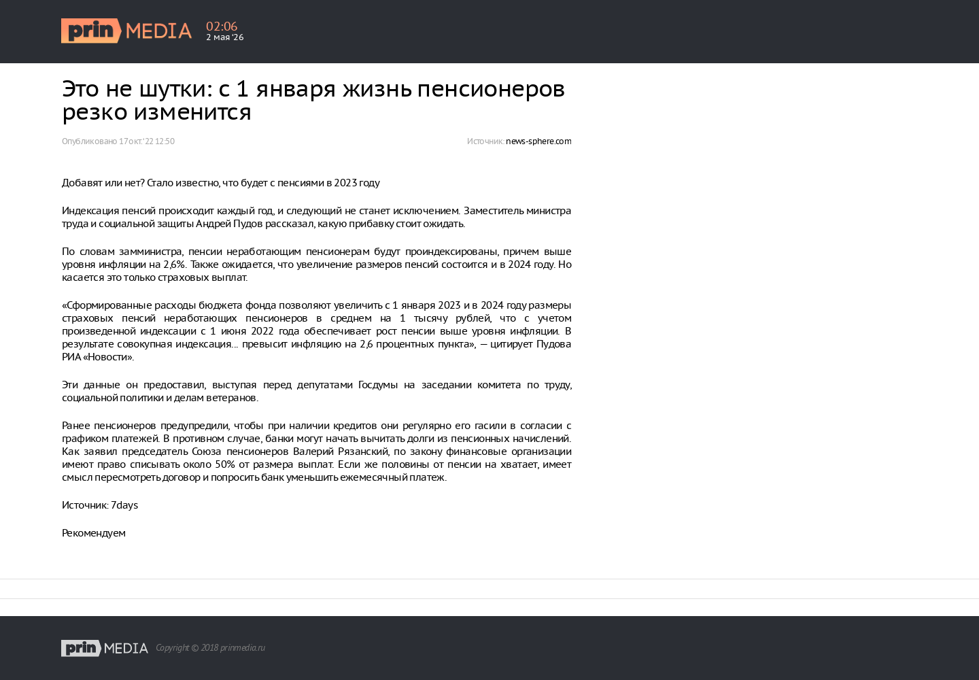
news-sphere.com (538, 141)
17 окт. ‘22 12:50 (146, 141)
